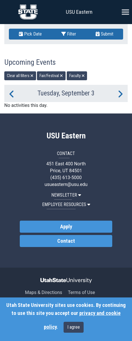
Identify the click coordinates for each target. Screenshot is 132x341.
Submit (104, 34)
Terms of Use (81, 292)
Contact (66, 241)
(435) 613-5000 (66, 177)
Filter (68, 34)
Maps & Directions (43, 292)
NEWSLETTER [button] (66, 195)
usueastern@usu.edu (65, 184)
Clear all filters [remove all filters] (20, 75)
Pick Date (30, 34)
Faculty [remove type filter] (77, 75)
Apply (66, 227)
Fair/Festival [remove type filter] (51, 75)
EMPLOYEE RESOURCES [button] (66, 204)
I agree (73, 327)
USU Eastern (79, 12)
